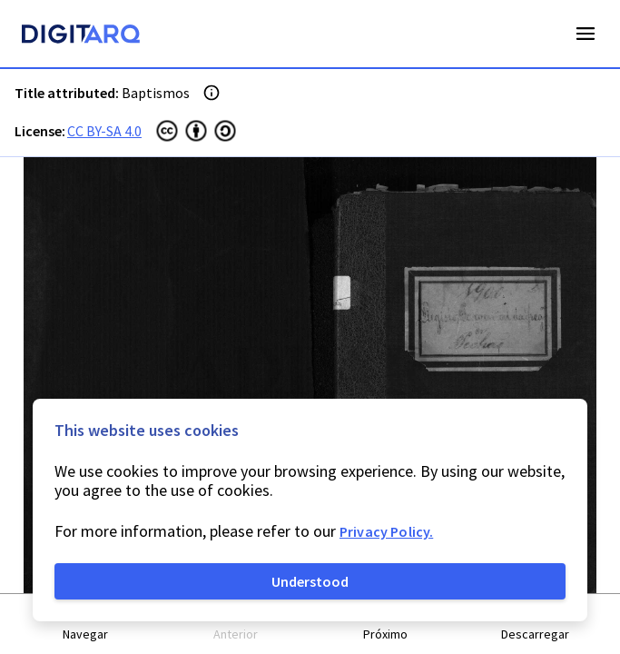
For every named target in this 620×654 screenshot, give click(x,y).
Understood (310, 581)
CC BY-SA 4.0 (104, 131)
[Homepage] (81, 36)
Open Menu (585, 34)
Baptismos (156, 93)
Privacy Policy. (386, 531)
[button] (86, 624)
